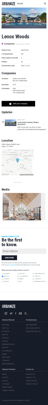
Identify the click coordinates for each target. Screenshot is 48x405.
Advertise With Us (33, 331)
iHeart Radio (7, 387)
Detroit (21, 273)
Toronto (37, 279)
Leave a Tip (30, 374)
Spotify (5, 377)
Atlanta (6, 273)
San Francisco (39, 273)
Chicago (6, 279)
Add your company (20, 103)
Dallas (5, 281)
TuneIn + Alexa (8, 390)
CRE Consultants (33, 328)
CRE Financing (31, 325)
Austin (5, 276)
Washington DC (39, 281)
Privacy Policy (32, 384)
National (6, 325)
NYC (19, 281)
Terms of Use (31, 381)
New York (6, 357)
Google (5, 381)
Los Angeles (22, 276)
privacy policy (11, 265)
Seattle (36, 276)
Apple (4, 374)
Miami (20, 279)
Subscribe (9, 258)
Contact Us (30, 377)
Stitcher (5, 384)
